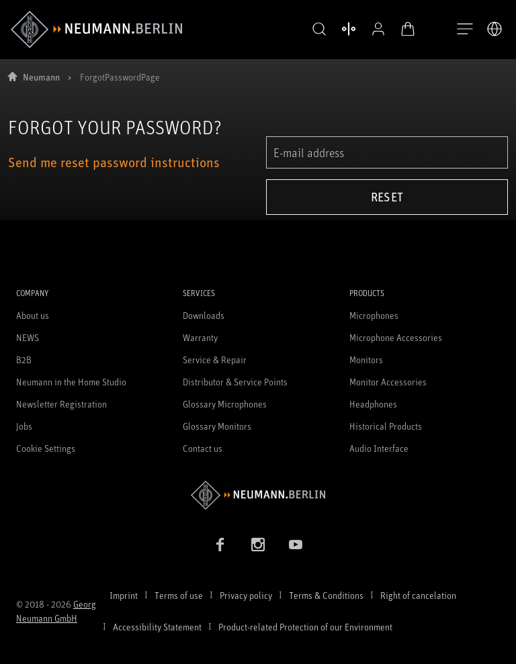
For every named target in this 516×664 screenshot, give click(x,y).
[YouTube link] (295, 544)
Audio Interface (378, 448)
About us (32, 315)
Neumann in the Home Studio (71, 381)
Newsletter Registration (61, 404)
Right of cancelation (418, 595)
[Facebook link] (220, 544)
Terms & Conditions (326, 595)
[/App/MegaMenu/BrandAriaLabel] (96, 29)
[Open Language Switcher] (494, 29)
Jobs (24, 426)
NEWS (27, 337)
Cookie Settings (45, 448)
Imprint (124, 595)
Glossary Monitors (217, 426)
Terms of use (179, 595)
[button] (303, 29)
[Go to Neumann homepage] (258, 495)
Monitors (366, 359)
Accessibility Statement (157, 626)
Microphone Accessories (395, 337)
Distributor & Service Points (235, 381)
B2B (24, 359)
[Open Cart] (392, 29)
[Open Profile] (363, 29)
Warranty (200, 337)
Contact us (202, 448)
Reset (387, 196)
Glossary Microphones (225, 404)
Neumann (41, 77)
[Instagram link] (258, 544)
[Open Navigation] (465, 29)
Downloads (203, 315)
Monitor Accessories (388, 381)
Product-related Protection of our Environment (305, 626)
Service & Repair (215, 359)
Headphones (373, 404)
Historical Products (385, 426)
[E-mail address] (387, 152)
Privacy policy (246, 595)
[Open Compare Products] (333, 29)
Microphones (373, 315)
